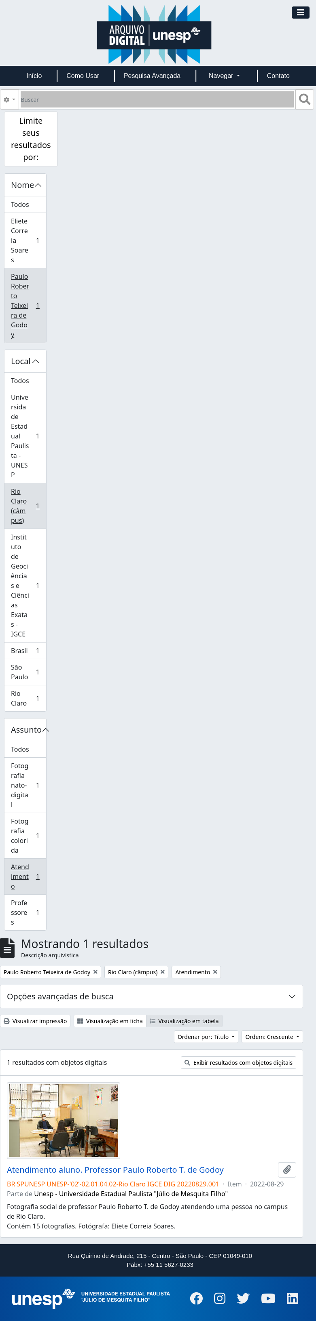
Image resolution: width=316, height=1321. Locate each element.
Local (21, 361)
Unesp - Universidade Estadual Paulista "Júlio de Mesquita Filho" (131, 1193)
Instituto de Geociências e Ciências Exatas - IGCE (28, 585)
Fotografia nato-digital (28, 785)
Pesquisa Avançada (152, 75)
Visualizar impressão (35, 1021)
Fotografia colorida (28, 836)
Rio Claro (28, 698)
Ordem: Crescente (270, 1037)
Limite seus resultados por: (31, 138)
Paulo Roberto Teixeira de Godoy (28, 305)
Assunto (26, 729)
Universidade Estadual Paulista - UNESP (28, 436)
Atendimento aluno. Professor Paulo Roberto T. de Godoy (115, 1170)
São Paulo (28, 672)
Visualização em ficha (110, 1021)
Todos (20, 204)
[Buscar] (157, 99)
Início (34, 75)
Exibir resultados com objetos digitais (239, 1062)
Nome (22, 184)
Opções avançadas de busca (60, 996)
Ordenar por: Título (204, 1037)
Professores (28, 912)
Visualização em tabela (184, 1021)
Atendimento (28, 876)
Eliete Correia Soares (28, 240)
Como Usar (82, 75)
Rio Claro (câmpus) (28, 506)
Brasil (28, 652)
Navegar (222, 75)
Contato (278, 75)
